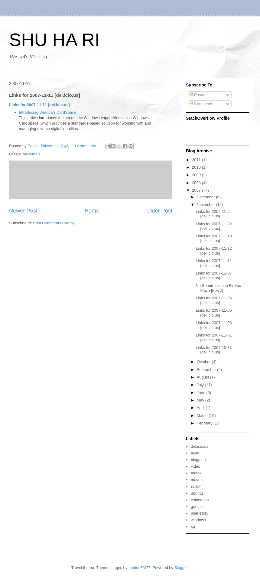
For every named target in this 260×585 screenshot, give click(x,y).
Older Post (159, 211)
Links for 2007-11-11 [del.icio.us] (39, 104)
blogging (198, 459)
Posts (197, 95)
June (201, 392)
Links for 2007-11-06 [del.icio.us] (214, 300)
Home (92, 211)
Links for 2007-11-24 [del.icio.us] (214, 214)
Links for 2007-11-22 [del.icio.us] (214, 226)
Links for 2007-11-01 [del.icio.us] (214, 337)
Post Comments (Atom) (53, 223)
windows (198, 520)
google (197, 506)
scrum (196, 486)
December (206, 197)
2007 (197, 190)
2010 (197, 167)
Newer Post (23, 211)
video (195, 466)
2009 (197, 175)
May (201, 400)
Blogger (181, 567)
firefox (196, 473)
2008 (197, 182)
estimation (200, 500)
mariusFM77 (139, 567)
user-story (199, 513)
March (203, 415)
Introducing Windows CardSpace (47, 112)
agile (195, 453)
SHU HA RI (54, 40)
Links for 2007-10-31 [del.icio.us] (214, 350)
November (206, 204)
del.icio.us (32, 154)
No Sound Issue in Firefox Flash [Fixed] (218, 288)
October (204, 361)
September (207, 369)
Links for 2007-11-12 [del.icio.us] (214, 250)
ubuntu (197, 493)
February (205, 423)
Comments (201, 104)
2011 (197, 160)
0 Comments (85, 146)
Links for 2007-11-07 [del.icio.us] (214, 275)
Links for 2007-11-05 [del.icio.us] (214, 312)
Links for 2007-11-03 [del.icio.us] (214, 325)
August (203, 377)
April (201, 407)
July (201, 384)
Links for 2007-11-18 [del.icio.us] (214, 238)
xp (193, 526)
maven (197, 479)
